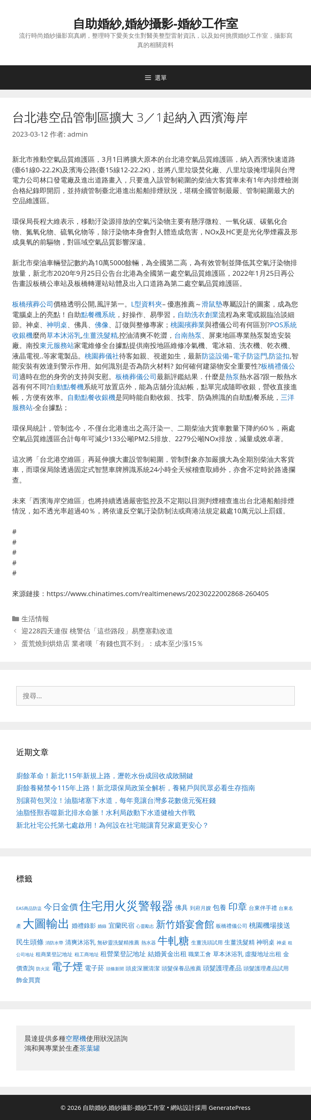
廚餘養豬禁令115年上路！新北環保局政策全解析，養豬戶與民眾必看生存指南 (135, 787)
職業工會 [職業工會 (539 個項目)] (199, 954)
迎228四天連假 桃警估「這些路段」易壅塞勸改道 (97, 630)
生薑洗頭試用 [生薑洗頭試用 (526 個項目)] (207, 942)
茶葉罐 (89, 1048)
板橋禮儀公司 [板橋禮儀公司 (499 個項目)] (231, 925)
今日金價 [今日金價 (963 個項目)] (61, 906)
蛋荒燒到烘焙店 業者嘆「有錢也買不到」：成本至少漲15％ (112, 643)
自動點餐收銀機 (91, 397)
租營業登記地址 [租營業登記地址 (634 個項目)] (123, 953)
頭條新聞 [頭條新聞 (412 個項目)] (115, 969)
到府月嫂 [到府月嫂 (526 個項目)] (200, 908)
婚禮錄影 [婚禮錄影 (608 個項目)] (84, 925)
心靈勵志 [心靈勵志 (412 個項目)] (145, 926)
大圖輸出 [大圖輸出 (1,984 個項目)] (46, 923)
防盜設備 (215, 355)
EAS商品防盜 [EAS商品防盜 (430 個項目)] (29, 908)
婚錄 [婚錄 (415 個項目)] (102, 926)
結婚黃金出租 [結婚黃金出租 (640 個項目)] (167, 953)
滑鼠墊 (212, 304)
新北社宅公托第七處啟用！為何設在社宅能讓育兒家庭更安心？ (112, 825)
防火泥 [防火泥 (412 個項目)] (42, 969)
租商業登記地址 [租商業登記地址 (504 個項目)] (54, 954)
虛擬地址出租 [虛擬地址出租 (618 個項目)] (263, 954)
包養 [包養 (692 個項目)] (219, 907)
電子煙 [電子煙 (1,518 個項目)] (67, 966)
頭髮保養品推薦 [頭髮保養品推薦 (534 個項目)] (181, 968)
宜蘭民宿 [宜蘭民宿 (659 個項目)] (121, 925)
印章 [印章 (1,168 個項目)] (237, 906)
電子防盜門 (250, 355)
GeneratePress (229, 1107)
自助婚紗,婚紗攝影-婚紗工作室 (155, 23)
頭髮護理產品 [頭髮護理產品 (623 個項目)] (222, 967)
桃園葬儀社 (102, 355)
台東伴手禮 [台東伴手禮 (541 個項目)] (263, 908)
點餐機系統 (98, 314)
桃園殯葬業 (187, 324)
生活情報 (35, 618)
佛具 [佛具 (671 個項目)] (181, 907)
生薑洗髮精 (100, 335)
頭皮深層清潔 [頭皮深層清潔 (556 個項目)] (143, 968)
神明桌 (57, 324)
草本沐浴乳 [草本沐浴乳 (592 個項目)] (228, 954)
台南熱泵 (188, 335)
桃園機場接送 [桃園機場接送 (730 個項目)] (269, 925)
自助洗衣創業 (198, 314)
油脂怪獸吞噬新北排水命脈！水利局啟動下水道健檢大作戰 (105, 812)
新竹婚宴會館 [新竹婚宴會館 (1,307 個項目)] (185, 924)
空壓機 (76, 1038)
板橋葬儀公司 (136, 376)
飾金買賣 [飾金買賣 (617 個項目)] (28, 980)
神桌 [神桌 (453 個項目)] (281, 942)
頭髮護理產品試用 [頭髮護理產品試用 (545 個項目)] (266, 968)
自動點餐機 (66, 386)
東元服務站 (57, 345)
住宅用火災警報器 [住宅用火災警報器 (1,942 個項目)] (126, 905)
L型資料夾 (146, 304)
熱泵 (232, 376)
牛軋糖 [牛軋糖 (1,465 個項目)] (173, 940)
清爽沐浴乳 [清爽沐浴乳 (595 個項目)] (80, 942)
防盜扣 (279, 355)
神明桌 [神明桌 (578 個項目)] (265, 942)
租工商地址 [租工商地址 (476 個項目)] (87, 954)
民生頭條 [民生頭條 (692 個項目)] (30, 941)
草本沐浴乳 (64, 335)
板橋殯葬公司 (32, 304)
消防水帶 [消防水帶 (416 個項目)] (54, 943)
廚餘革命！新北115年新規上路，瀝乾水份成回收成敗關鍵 (104, 775)
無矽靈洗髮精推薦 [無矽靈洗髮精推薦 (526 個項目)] (118, 942)
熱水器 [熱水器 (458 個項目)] (148, 942)
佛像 (102, 324)
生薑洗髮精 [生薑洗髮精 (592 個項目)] (239, 942)
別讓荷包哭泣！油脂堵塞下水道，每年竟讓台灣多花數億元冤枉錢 (116, 800)
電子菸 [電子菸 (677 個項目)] (94, 967)
